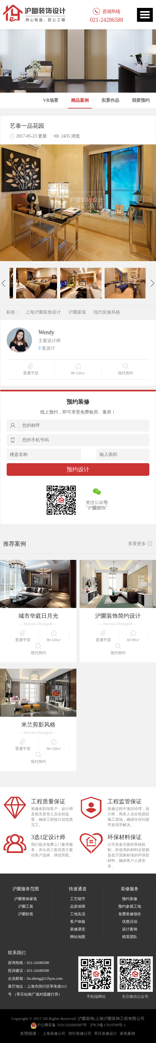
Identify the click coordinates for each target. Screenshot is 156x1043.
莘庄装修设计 (105, 1033)
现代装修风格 (107, 312)
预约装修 (129, 899)
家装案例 (127, 1033)
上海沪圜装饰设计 (43, 312)
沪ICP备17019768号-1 (108, 1025)
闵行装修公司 (79, 1033)
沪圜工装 (25, 906)
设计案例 (129, 929)
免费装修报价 (129, 914)
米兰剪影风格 (38, 724)
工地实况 (77, 914)
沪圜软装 (25, 914)
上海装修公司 (53, 1033)
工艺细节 (77, 899)
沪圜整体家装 (25, 899)
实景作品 (110, 100)
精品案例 (80, 100)
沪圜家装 (77, 312)
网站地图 (77, 937)
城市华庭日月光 (38, 616)
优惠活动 (129, 921)
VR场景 (50, 100)
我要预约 (141, 100)
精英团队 (129, 937)
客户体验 (77, 921)
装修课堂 (77, 929)
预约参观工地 (129, 906)
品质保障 (77, 906)
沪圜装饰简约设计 (118, 616)
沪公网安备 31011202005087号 (58, 1025)
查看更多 (137, 543)
